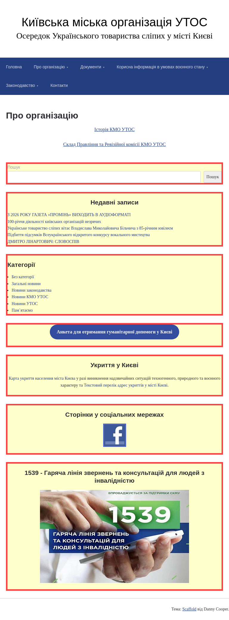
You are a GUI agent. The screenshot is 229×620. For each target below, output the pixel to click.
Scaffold (189, 609)
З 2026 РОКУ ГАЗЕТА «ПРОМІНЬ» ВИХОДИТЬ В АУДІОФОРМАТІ (69, 215)
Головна (14, 66)
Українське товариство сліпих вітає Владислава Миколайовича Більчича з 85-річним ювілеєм (90, 228)
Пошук (13, 167)
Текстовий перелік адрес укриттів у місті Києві (125, 385)
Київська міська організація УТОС (114, 22)
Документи (91, 66)
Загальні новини (26, 283)
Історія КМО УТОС (115, 129)
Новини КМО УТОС (30, 297)
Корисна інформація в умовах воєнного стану (161, 66)
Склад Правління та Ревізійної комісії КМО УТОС (114, 144)
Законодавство (20, 85)
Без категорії (23, 277)
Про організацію (49, 66)
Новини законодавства (31, 290)
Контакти (59, 85)
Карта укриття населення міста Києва (42, 378)
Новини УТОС (25, 303)
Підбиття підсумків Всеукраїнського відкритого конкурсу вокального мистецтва (78, 235)
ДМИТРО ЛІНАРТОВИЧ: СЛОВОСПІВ (43, 241)
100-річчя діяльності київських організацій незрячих (54, 221)
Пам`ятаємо (22, 310)
